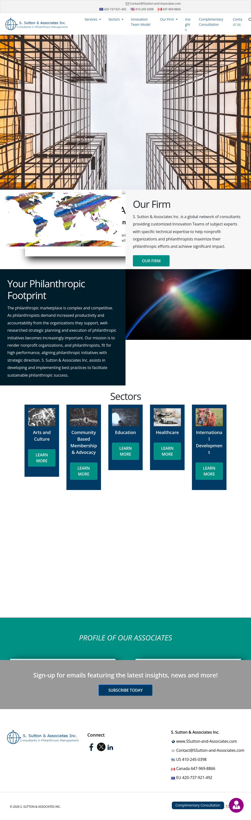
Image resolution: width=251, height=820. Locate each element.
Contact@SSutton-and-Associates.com (153, 3)
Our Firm (151, 261)
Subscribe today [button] (125, 690)
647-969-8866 (169, 9)
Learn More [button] (42, 457)
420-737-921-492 (112, 9)
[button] (92, 19)
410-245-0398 (142, 9)
